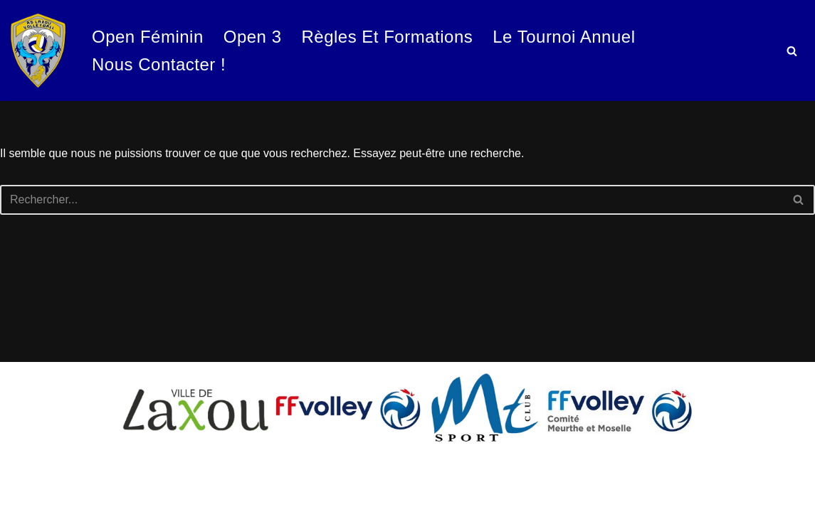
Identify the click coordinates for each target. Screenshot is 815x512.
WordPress (39, 494)
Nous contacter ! (159, 64)
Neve (24, 475)
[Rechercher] (792, 51)
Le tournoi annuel (564, 36)
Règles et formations (387, 36)
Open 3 (253, 36)
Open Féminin (148, 36)
